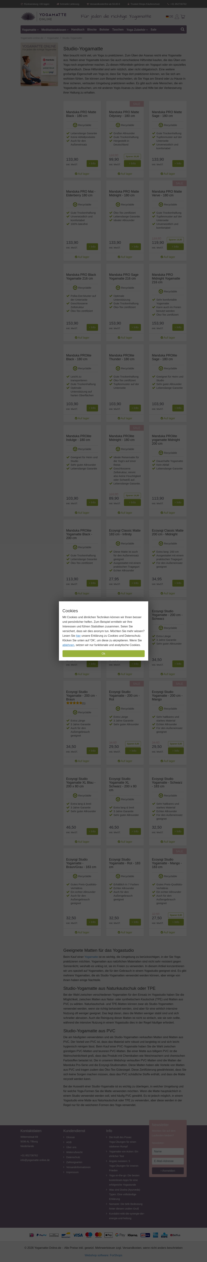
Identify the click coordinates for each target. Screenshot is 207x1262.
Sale (153, 29)
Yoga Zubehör (135, 29)
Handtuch (77, 29)
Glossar (70, 1137)
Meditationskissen (53, 29)
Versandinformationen (78, 1167)
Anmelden (168, 1170)
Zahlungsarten (74, 1162)
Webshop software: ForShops (103, 1255)
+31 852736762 (176, 4)
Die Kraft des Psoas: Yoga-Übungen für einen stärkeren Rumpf (122, 1142)
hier (78, 635)
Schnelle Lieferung (67, 4)
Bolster (104, 29)
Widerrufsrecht (74, 1152)
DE (169, 16)
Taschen (118, 29)
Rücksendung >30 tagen (35, 4)
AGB (69, 1142)
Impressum (72, 1172)
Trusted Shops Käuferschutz (143, 4)
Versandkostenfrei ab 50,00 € (103, 4)
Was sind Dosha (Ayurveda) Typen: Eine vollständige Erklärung (124, 1194)
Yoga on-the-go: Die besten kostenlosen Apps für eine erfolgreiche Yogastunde (124, 1180)
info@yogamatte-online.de (35, 1160)
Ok (103, 653)
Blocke (92, 29)
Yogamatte (29, 29)
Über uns (71, 1147)
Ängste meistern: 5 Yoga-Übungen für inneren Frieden (123, 1166)
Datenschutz (73, 1157)
